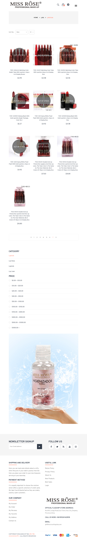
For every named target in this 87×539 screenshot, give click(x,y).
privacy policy (50, 472)
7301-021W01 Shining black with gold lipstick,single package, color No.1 (19, 118)
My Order (12, 507)
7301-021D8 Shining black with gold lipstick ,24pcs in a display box (68, 118)
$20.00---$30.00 (17, 291)
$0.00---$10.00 (17, 281)
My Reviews (13, 511)
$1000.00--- (16, 328)
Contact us (12, 521)
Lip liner (12, 271)
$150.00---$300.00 (18, 312)
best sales (48, 482)
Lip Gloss (12, 261)
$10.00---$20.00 (17, 286)
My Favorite (13, 514)
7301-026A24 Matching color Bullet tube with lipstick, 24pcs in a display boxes (19, 72)
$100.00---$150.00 (18, 307)
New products (49, 479)
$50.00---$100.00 (18, 302)
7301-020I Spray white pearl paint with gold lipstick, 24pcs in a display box (19, 164)
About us (48, 475)
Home (36, 17)
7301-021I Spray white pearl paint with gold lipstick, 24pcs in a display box (43, 118)
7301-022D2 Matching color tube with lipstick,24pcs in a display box (67, 72)
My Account (13, 504)
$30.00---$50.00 (17, 296)
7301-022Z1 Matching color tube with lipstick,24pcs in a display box (43, 72)
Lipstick (11, 256)
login (47, 486)
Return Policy (49, 468)
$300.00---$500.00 (18, 317)
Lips (42, 18)
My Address (13, 517)
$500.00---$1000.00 (19, 323)
